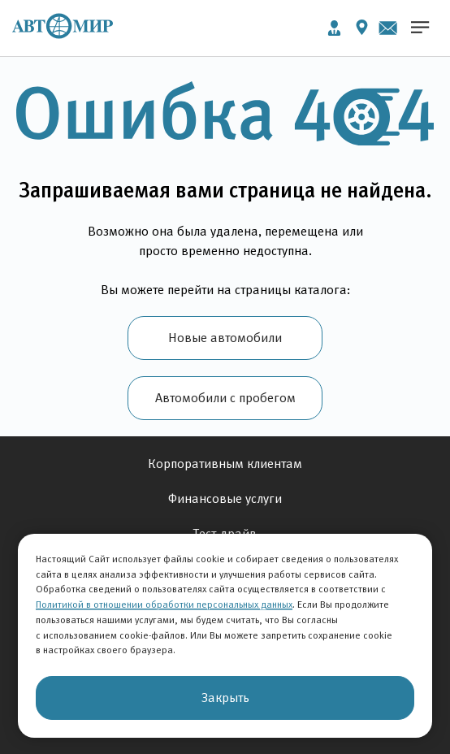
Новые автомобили (225, 337)
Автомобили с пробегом (225, 398)
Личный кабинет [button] (334, 28)
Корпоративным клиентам (225, 463)
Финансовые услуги (225, 498)
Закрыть (225, 697)
